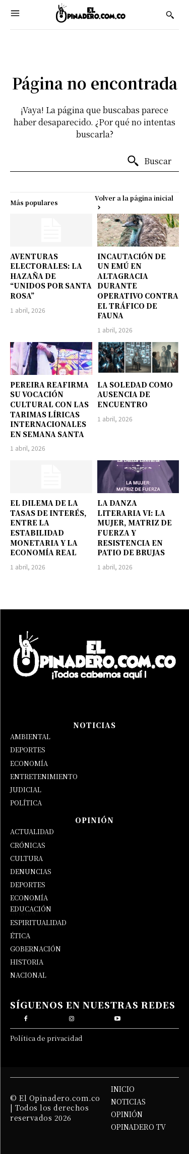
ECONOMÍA (29, 763)
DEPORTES (27, 749)
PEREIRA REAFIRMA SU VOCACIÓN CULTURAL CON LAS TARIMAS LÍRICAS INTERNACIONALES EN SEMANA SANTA (49, 409)
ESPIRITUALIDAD (38, 922)
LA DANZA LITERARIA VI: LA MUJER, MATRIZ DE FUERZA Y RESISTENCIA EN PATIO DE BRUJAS (134, 527)
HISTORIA (26, 962)
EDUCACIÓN (30, 908)
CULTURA (26, 858)
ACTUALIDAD (32, 831)
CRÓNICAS (27, 845)
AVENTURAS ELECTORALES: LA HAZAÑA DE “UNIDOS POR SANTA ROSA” (51, 276)
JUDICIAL (25, 789)
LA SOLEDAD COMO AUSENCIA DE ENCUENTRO (135, 394)
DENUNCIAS (30, 871)
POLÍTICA (26, 802)
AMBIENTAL (30, 736)
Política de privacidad (46, 1038)
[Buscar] (149, 161)
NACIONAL (28, 975)
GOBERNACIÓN (35, 948)
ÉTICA (20, 935)
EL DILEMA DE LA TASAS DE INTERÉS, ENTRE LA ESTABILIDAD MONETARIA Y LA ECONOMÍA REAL (48, 527)
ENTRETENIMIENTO (44, 776)
